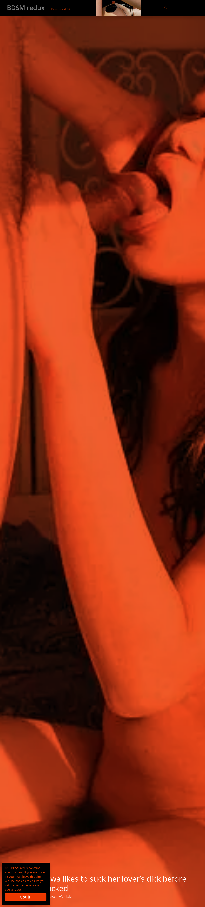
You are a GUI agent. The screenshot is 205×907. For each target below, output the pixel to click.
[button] (165, 8)
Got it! (26, 897)
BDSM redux (26, 7)
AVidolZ (65, 896)
